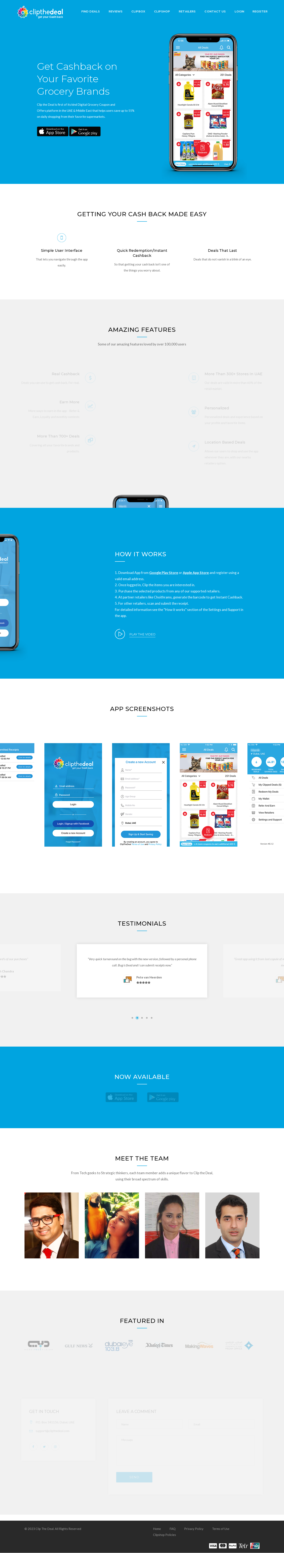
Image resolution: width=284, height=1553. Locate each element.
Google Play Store (163, 573)
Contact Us (214, 11)
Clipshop (161, 11)
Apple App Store (196, 573)
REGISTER (259, 11)
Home (157, 1529)
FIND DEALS (90, 11)
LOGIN (239, 11)
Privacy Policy (193, 1529)
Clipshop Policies (164, 1535)
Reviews (115, 11)
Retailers (186, 11)
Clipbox (138, 11)
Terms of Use (220, 1529)
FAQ (173, 1529)
